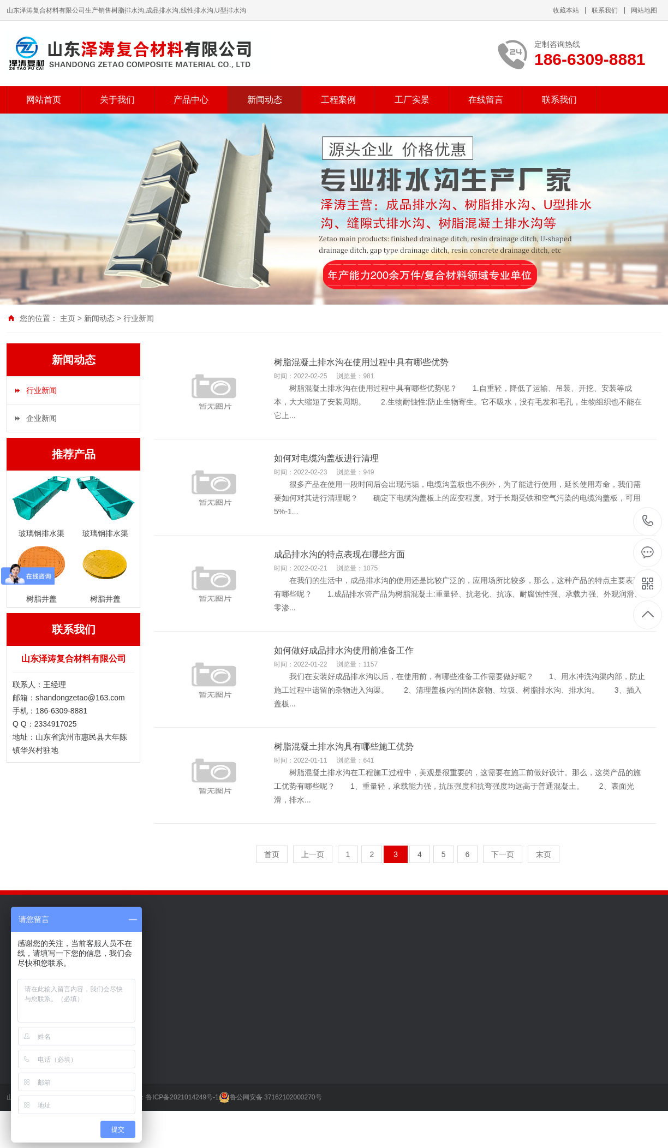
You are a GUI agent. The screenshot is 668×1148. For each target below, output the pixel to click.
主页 (67, 318)
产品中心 (191, 99)
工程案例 (338, 99)
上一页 (312, 854)
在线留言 (485, 99)
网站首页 (43, 99)
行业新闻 (138, 318)
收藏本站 (566, 10)
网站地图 (644, 10)
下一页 (502, 854)
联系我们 (605, 10)
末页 (543, 854)
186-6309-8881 (648, 521)
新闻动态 (264, 99)
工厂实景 (412, 99)
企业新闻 (41, 418)
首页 (271, 854)
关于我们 (117, 99)
